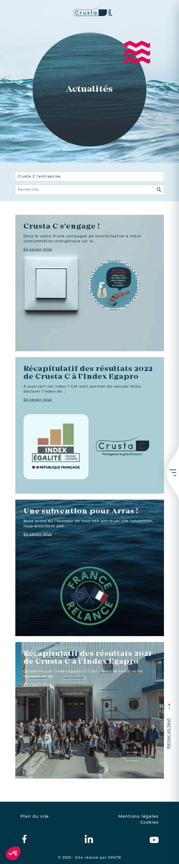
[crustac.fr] (89, 11)
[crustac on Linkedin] (89, 839)
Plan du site (34, 816)
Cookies (149, 822)
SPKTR (114, 858)
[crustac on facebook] (24, 839)
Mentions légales (138, 816)
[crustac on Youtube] (154, 839)
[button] (13, 853)
